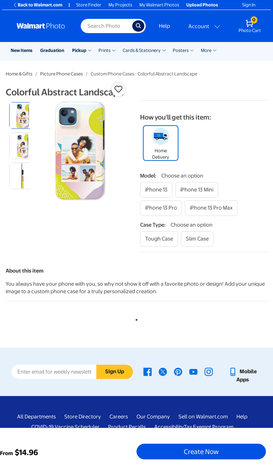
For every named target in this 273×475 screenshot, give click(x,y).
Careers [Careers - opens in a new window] (118, 416)
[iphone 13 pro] (161, 208)
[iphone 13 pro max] (211, 208)
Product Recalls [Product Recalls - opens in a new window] (127, 427)
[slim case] (197, 239)
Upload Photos (202, 4)
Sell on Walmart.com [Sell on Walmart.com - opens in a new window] (203, 416)
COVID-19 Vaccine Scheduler (65, 427)
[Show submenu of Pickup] (89, 50)
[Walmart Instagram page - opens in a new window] (208, 371)
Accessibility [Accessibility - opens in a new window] (169, 427)
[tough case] (159, 239)
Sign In (248, 4)
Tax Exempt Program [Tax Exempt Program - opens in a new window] (209, 427)
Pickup (79, 50)
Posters (181, 50)
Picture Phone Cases (61, 73)
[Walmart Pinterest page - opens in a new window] (178, 371)
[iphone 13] (156, 189)
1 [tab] (135, 318)
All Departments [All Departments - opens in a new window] (36, 416)
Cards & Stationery (142, 50)
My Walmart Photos (159, 4)
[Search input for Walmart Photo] (106, 26)
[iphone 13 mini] (196, 189)
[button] (118, 89)
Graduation (52, 50)
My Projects (120, 4)
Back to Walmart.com (37, 4)
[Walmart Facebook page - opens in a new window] (147, 371)
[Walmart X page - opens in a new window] (163, 371)
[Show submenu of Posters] (192, 50)
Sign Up (114, 371)
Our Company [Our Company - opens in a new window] (153, 416)
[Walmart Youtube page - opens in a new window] (193, 371)
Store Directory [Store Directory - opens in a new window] (82, 416)
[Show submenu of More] (215, 50)
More (206, 50)
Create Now (201, 451)
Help (164, 26)
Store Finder (88, 4)
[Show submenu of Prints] (114, 50)
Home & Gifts (19, 73)
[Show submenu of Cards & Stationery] (164, 50)
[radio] (22, 115)
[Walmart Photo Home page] (41, 26)
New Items (21, 50)
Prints (104, 50)
